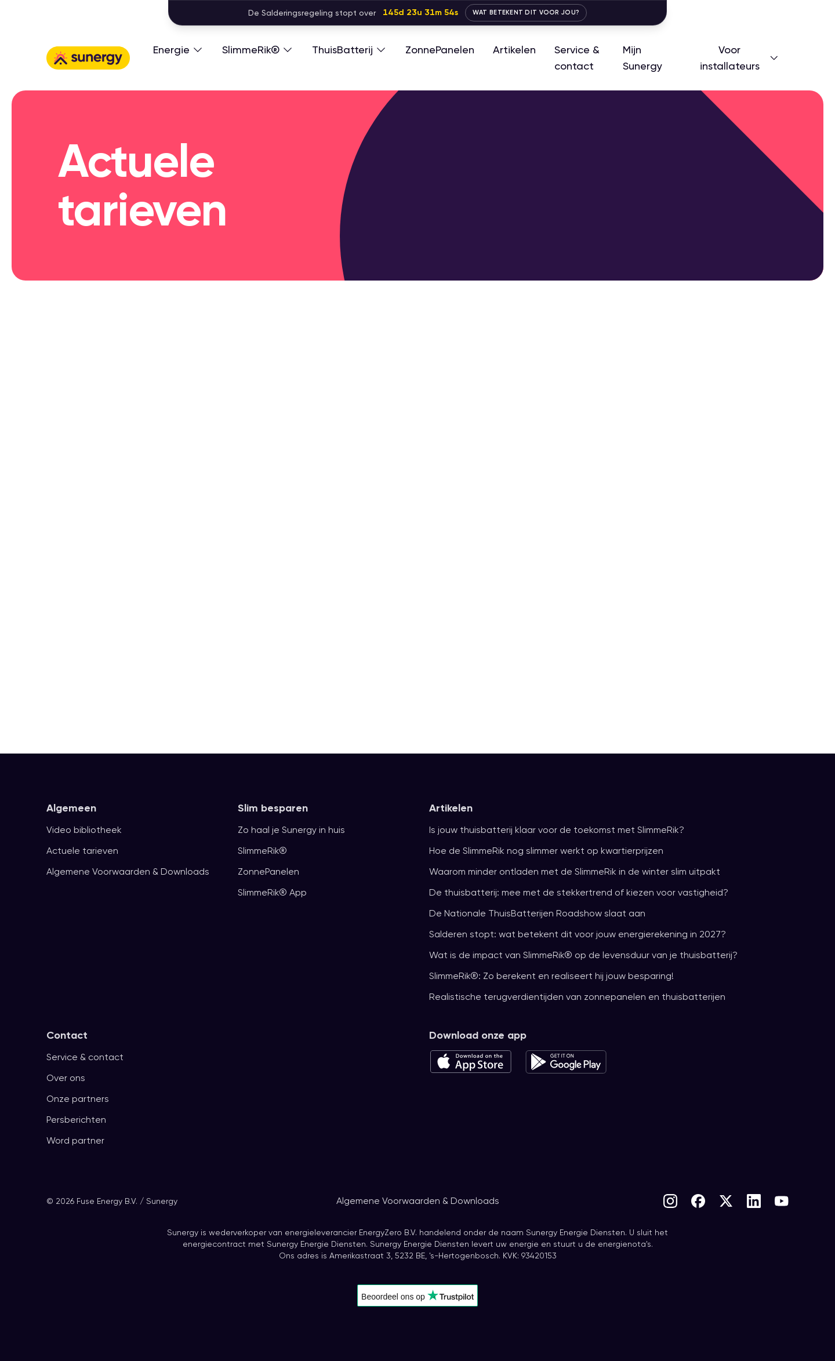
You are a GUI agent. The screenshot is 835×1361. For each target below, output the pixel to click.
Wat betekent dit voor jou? (526, 12)
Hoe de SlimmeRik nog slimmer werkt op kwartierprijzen (551, 851)
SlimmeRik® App (274, 892)
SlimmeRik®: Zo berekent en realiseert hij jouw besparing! (555, 976)
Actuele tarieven (81, 851)
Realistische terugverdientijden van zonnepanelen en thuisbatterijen (577, 997)
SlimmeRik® (264, 851)
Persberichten (76, 1119)
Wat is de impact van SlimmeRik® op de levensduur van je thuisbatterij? (584, 955)
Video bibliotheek (84, 830)
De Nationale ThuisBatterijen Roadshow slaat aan (536, 913)
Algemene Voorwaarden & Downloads (129, 871)
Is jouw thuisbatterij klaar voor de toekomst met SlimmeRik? (560, 830)
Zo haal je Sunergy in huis (293, 830)
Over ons (66, 1078)
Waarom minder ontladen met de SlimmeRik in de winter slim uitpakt (579, 871)
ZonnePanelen (269, 871)
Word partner (75, 1140)
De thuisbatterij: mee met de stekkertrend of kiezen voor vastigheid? (578, 892)
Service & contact (83, 1057)
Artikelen (451, 808)
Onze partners (77, 1099)
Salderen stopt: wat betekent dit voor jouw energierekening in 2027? (577, 934)
